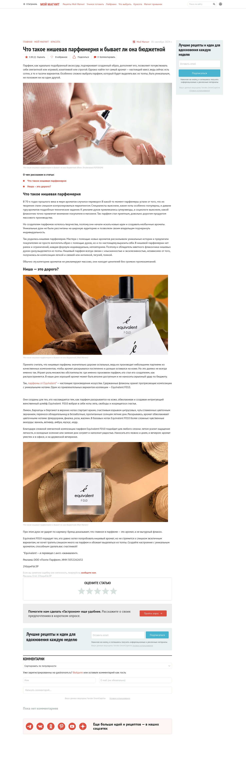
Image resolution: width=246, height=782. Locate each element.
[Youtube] (72, 726)
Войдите (78, 672)
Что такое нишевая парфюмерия (46, 180)
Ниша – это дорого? (39, 186)
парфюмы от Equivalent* (42, 383)
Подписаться (157, 635)
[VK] (40, 726)
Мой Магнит (143, 41)
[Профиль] (221, 4)
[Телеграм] (29, 726)
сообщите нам (88, 572)
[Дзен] (82, 726)
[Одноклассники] (50, 726)
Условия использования (142, 645)
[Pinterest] (61, 726)
